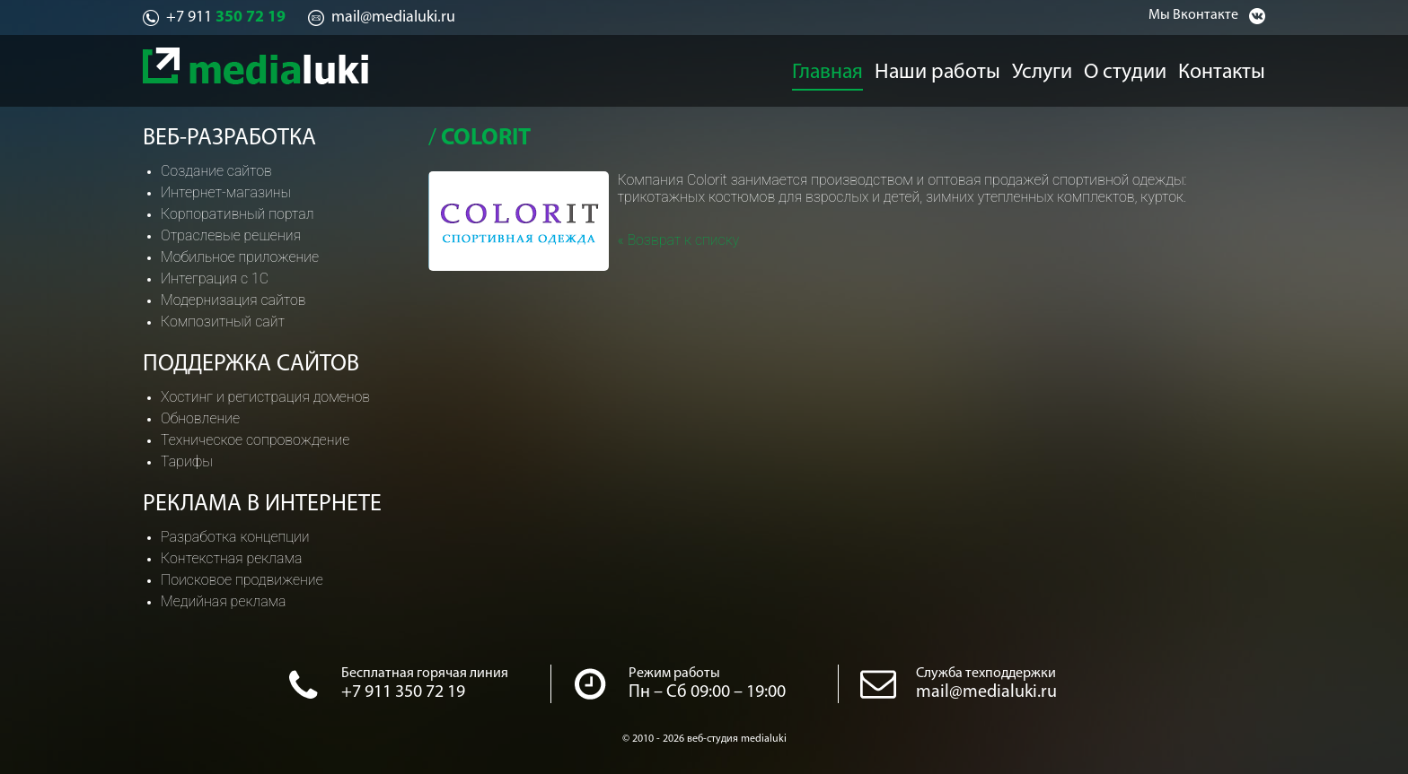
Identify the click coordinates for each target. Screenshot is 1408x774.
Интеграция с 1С (214, 278)
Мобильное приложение (240, 256)
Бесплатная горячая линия (424, 673)
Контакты (1234, 68)
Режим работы (674, 673)
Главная (824, 68)
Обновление (200, 418)
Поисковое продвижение (242, 579)
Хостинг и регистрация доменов (265, 396)
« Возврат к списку (679, 239)
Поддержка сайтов (251, 364)
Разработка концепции (235, 536)
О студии (1133, 68)
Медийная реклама (223, 601)
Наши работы (935, 68)
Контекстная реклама (231, 558)
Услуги (1041, 68)
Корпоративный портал (237, 213)
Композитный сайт (223, 321)
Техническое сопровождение (255, 439)
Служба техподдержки (986, 673)
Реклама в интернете (262, 504)
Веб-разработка (229, 138)
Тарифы (187, 461)
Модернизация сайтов (233, 300)
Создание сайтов (216, 170)
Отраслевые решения (231, 235)
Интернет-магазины (226, 192)
